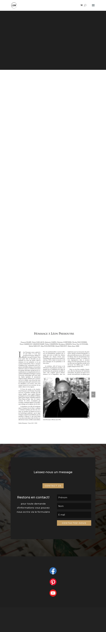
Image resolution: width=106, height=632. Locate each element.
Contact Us (53, 485)
